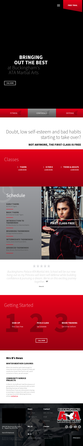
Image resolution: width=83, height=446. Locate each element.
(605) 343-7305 (48, 413)
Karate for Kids (47, 434)
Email (45, 417)
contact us (14, 396)
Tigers (45, 430)
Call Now (10, 83)
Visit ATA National (8, 433)
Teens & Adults (47, 438)
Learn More (22, 170)
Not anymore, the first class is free (55, 144)
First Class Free (62, 223)
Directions (46, 421)
